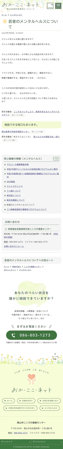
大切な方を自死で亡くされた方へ (21, 408)
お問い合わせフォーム (14, 246)
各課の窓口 (16, 267)
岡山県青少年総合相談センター (23, 132)
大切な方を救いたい (50, 401)
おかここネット (10, 270)
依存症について (14, 195)
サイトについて (39, 442)
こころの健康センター (32, 267)
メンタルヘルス (16, 15)
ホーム (4, 15)
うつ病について (14, 191)
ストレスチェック (15, 186)
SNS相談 (11, 182)
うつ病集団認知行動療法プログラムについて (27, 209)
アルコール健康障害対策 (18, 165)
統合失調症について (16, 200)
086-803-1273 (21, 433)
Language (50, 7)
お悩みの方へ (27, 401)
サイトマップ (6, 442)
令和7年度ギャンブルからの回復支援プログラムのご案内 (32, 169)
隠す (56, 158)
